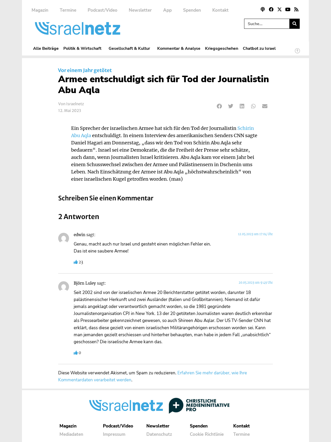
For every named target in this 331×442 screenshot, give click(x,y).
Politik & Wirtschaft (83, 48)
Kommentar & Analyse (178, 48)
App (167, 10)
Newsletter (140, 10)
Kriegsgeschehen (221, 48)
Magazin (40, 10)
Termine (68, 10)
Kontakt (220, 10)
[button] (219, 106)
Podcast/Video (102, 10)
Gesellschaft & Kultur (131, 48)
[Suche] (294, 24)
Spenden (192, 10)
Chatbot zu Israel (259, 48)
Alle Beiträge (46, 48)
